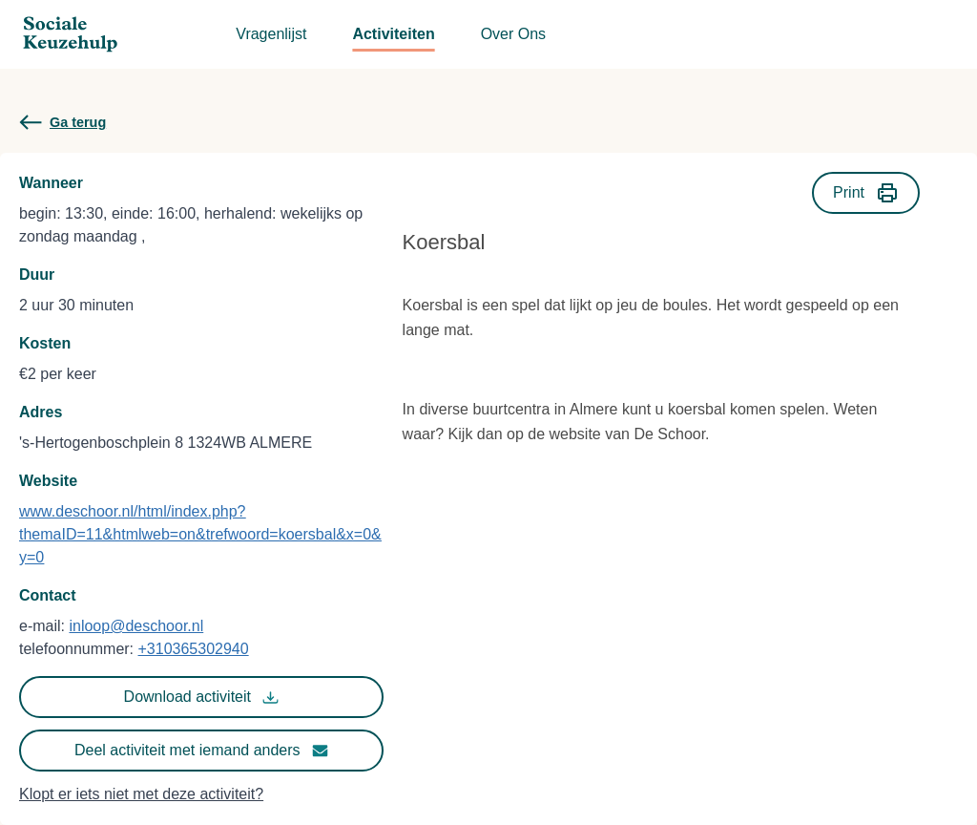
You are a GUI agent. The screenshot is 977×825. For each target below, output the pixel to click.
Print (866, 192)
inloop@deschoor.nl (136, 626)
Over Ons (513, 34)
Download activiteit (201, 697)
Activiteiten (393, 34)
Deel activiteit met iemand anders (201, 750)
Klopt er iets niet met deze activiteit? (141, 794)
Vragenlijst (271, 34)
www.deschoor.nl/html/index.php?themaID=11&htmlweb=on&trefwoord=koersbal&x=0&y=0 (200, 534)
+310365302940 (193, 649)
